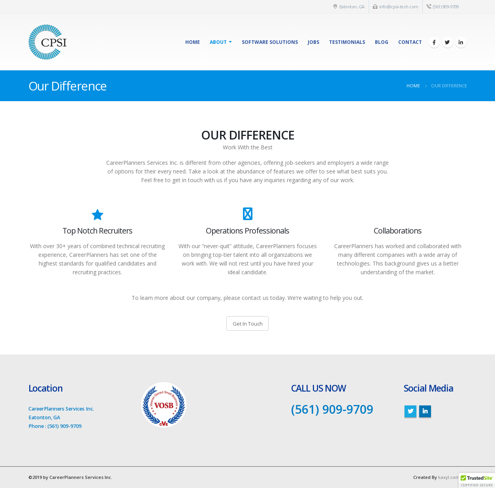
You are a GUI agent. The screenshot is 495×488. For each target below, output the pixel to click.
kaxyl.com (449, 477)
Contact (410, 42)
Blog (381, 42)
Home (192, 42)
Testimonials (347, 42)
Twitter (410, 411)
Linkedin (425, 411)
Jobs (313, 42)
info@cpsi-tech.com (398, 6)
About (218, 42)
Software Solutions (270, 42)
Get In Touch (248, 323)
